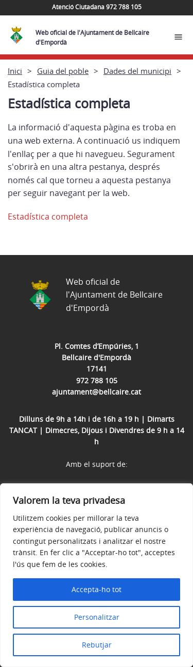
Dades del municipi (137, 71)
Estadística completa (48, 216)
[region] (96, 575)
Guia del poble (63, 71)
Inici (15, 71)
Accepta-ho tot (96, 589)
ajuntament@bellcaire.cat (96, 392)
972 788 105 (96, 380)
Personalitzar (96, 617)
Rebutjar (97, 645)
